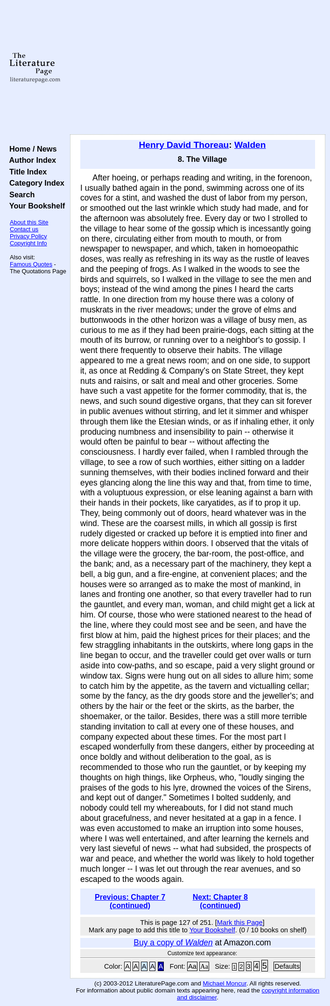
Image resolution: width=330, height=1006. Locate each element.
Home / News (31, 149)
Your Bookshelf (35, 205)
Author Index (30, 160)
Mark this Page (240, 922)
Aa (192, 966)
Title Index (26, 171)
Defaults (287, 966)
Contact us (24, 229)
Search (20, 194)
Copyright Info (28, 243)
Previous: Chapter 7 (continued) (130, 901)
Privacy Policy (28, 236)
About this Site (29, 222)
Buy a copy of (172, 942)
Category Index (34, 183)
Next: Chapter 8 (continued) (220, 901)
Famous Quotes (31, 264)
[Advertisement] (197, 67)
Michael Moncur (224, 983)
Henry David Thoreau (184, 145)
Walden (250, 145)
